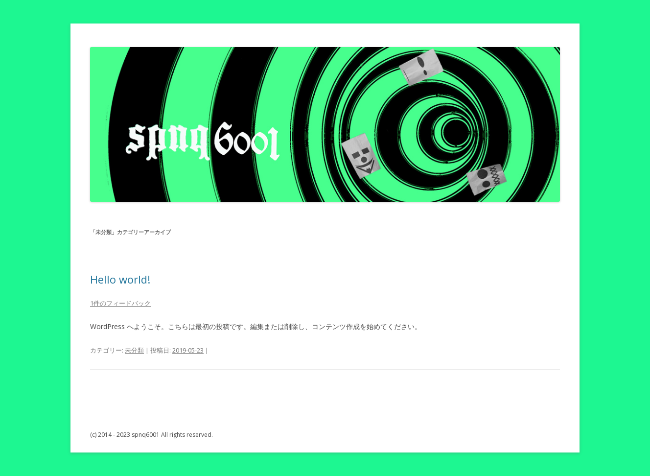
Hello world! (120, 279)
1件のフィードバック (120, 303)
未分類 (134, 350)
